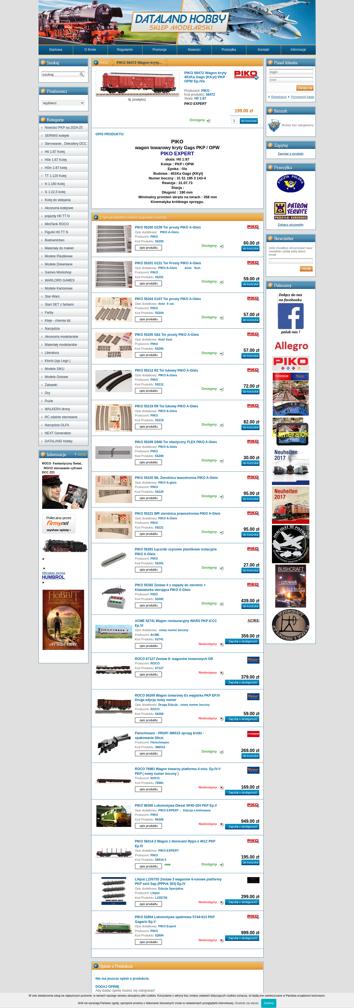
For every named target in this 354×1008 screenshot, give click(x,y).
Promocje (159, 50)
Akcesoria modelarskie (61, 337)
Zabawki (51, 385)
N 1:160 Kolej (55, 184)
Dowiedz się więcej (246, 1003)
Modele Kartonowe (59, 288)
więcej (82, 454)
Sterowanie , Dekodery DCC (66, 144)
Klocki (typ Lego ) (58, 361)
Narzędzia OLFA (57, 425)
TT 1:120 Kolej (56, 176)
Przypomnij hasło (302, 96)
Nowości (194, 50)
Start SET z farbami (59, 304)
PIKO (104, 62)
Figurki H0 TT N (56, 232)
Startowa (55, 50)
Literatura (52, 353)
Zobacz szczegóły (291, 224)
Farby (49, 312)
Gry (47, 393)
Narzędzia (52, 329)
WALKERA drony (57, 409)
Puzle (49, 401)
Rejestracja (279, 96)
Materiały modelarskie (61, 345)
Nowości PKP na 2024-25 (64, 128)
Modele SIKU (55, 369)
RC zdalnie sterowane (61, 417)
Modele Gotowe (56, 377)
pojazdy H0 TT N (57, 216)
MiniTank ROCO (57, 224)
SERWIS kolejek (57, 136)
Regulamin (125, 50)
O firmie (90, 50)
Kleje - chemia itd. (58, 321)
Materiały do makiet (59, 248)
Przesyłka (228, 50)
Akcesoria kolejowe (59, 208)
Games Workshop (58, 272)
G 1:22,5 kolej (55, 192)
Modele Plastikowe (59, 256)
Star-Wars (52, 296)
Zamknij (269, 1003)
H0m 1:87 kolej (56, 168)
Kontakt (263, 50)
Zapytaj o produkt (290, 153)
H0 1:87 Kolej (55, 152)
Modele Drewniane (59, 264)
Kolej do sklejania (58, 200)
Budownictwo (55, 240)
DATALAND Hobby (59, 441)
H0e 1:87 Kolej (56, 160)
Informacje (298, 50)
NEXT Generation (58, 433)
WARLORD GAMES (60, 280)
